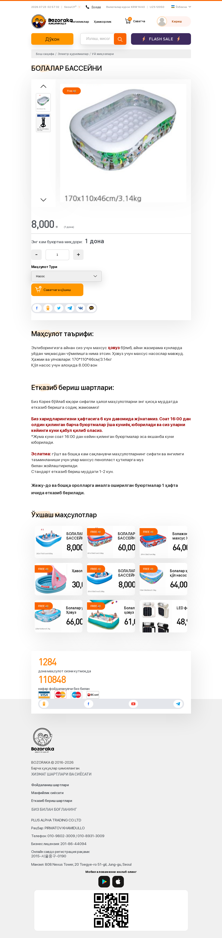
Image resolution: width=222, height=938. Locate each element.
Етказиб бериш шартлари (51, 801)
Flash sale (161, 39)
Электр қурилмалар (73, 54)
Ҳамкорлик (102, 21)
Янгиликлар (80, 21)
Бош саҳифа (45, 54)
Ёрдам (93, 7)
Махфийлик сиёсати (47, 793)
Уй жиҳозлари (102, 54)
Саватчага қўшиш (53, 289)
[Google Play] (104, 881)
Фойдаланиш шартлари (50, 785)
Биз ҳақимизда (57, 21)
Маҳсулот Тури (44, 267)
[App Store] (118, 881)
